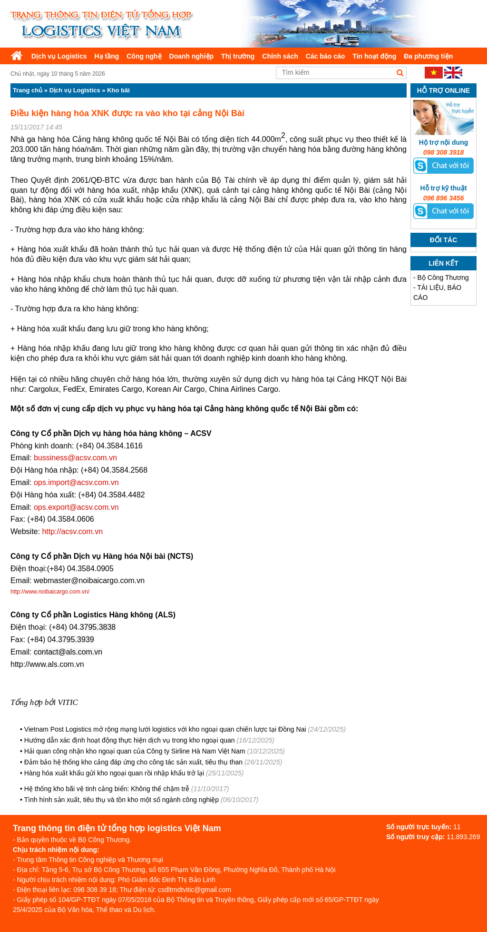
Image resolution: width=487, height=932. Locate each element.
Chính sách (280, 56)
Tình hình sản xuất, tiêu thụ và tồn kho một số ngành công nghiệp (121, 799)
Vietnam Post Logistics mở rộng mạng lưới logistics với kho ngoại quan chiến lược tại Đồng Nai (165, 729)
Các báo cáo (325, 56)
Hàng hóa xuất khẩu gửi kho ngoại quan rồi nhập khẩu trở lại (114, 773)
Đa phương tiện (428, 56)
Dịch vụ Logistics (59, 56)
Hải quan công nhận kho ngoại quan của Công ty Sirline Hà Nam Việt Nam (134, 751)
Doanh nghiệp (191, 56)
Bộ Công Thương (443, 277)
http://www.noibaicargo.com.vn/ (49, 591)
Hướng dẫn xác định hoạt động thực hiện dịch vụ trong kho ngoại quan (129, 740)
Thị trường (237, 56)
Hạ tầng (106, 56)
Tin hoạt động (374, 56)
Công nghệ (144, 56)
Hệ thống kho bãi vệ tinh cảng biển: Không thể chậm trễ (106, 789)
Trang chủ (27, 90)
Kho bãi (118, 90)
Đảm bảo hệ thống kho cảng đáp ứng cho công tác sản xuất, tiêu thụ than (133, 762)
